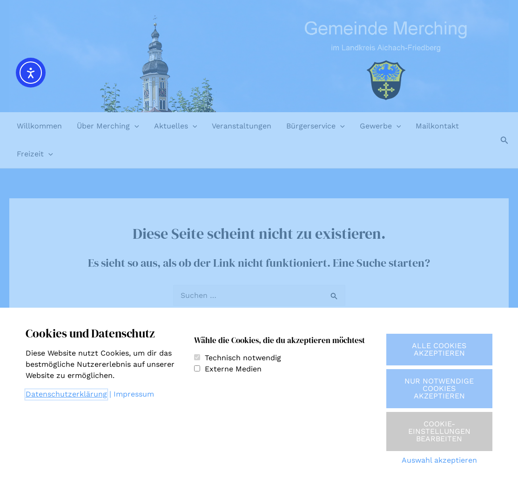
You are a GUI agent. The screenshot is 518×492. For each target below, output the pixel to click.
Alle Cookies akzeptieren (439, 349)
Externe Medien (233, 368)
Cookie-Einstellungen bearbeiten (439, 431)
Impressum (134, 394)
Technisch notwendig (243, 357)
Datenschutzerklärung (66, 394)
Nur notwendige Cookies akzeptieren (439, 388)
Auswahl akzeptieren (439, 460)
